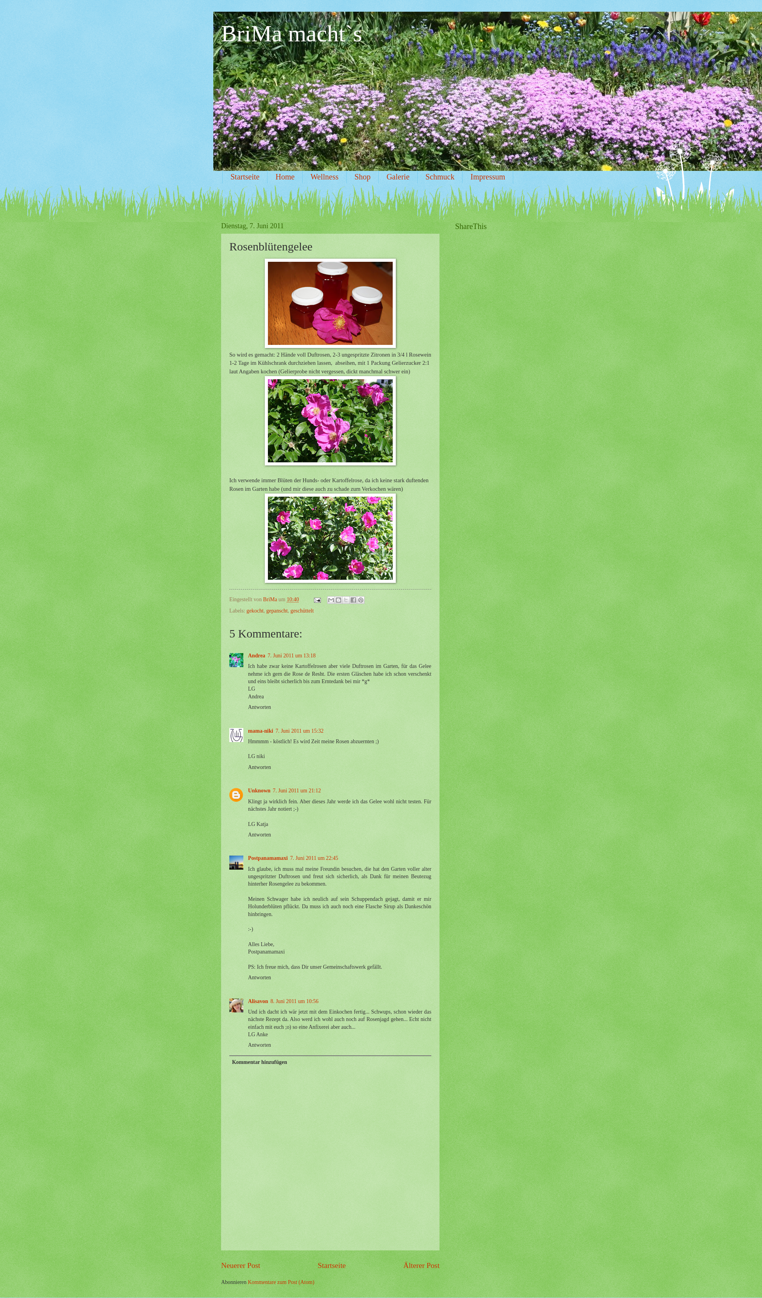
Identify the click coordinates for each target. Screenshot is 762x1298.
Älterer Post (421, 1265)
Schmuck (439, 176)
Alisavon (258, 1001)
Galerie (397, 176)
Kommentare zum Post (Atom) (281, 1282)
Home (284, 176)
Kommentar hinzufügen (259, 1062)
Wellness (324, 176)
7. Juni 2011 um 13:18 (291, 656)
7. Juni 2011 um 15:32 (299, 731)
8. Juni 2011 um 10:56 (294, 1001)
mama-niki (260, 731)
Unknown (259, 791)
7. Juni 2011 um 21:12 (297, 791)
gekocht (255, 611)
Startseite (244, 176)
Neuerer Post (240, 1265)
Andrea (256, 656)
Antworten (259, 707)
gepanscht (277, 611)
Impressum (487, 176)
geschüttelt (302, 611)
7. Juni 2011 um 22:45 (314, 858)
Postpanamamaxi (268, 858)
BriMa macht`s (291, 33)
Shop (362, 176)
